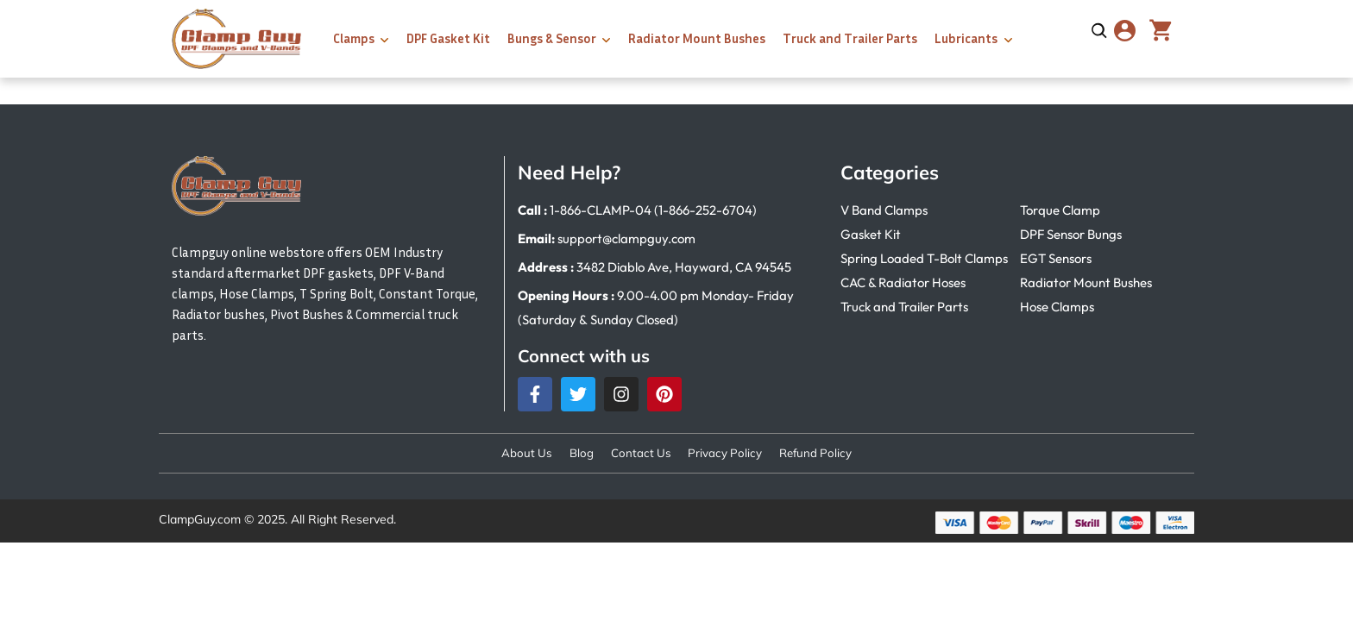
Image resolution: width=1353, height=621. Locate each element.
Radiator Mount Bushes (696, 38)
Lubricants (966, 38)
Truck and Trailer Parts (850, 38)
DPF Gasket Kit (448, 38)
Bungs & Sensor (551, 38)
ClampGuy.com (200, 521)
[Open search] (1099, 31)
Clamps (353, 38)
